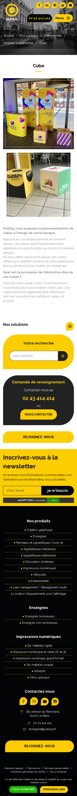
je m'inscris (57, 490)
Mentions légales (13, 768)
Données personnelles (56, 768)
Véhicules (39, 574)
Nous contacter (38, 414)
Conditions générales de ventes (28, 771)
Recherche (34, 768)
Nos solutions (29, 35)
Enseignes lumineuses (39, 616)
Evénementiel (53, 35)
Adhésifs (39, 671)
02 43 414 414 (40, 18)
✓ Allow (53, 500)
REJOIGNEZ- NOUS (38, 437)
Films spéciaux (39, 677)
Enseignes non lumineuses (39, 622)
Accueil (9, 35)
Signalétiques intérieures (40, 549)
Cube (43, 43)
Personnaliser (54, 789)
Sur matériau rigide (39, 645)
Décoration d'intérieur (39, 561)
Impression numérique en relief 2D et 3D (40, 652)
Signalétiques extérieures (39, 555)
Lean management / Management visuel (40, 587)
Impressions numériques (39, 568)
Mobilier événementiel (18, 43)
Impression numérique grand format (40, 658)
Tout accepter (23, 789)
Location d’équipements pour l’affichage (39, 593)
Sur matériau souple (39, 664)
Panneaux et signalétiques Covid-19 (39, 542)
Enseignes (39, 536)
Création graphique (39, 530)
